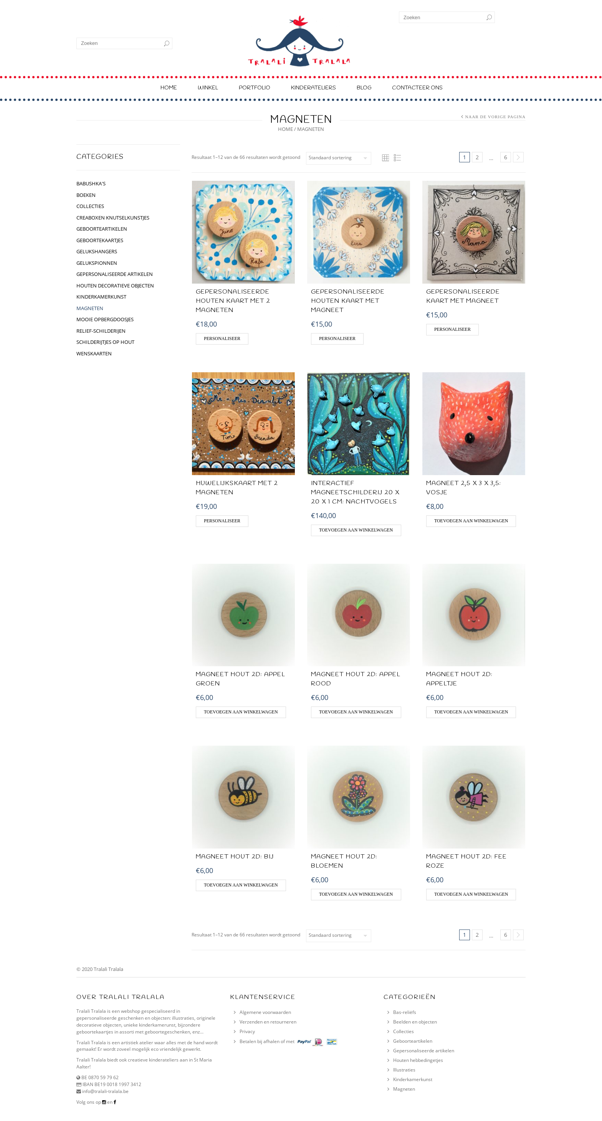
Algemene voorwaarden (265, 1012)
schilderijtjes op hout (105, 341)
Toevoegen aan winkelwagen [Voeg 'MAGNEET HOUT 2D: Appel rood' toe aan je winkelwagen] (356, 712)
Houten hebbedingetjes (418, 1060)
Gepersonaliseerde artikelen (423, 1050)
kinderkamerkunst (101, 296)
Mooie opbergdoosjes (105, 319)
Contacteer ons (417, 88)
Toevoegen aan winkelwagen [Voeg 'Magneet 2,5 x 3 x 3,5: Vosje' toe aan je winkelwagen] (471, 520)
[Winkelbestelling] (338, 158)
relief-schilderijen (101, 330)
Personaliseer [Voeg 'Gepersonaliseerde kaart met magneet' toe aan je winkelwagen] (452, 329)
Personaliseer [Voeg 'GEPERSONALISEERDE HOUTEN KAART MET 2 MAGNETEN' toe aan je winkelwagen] (222, 338)
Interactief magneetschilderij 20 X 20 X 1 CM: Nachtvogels (355, 492)
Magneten (89, 308)
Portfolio (254, 88)
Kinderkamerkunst (412, 1079)
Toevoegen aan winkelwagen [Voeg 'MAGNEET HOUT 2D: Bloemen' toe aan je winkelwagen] (356, 894)
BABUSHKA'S (91, 183)
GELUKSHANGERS (96, 251)
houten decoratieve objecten (115, 285)
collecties (90, 206)
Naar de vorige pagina (495, 116)
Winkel (208, 88)
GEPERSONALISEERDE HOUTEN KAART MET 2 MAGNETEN (233, 301)
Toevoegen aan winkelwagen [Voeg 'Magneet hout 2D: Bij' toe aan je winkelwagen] (241, 885)
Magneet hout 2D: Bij (235, 857)
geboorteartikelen (101, 228)
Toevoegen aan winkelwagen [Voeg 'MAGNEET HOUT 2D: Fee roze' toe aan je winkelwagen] (471, 894)
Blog (364, 88)
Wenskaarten (94, 353)
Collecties (403, 1031)
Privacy (247, 1031)
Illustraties (404, 1070)
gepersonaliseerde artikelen (114, 274)
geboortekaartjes (99, 240)
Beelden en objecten (415, 1022)
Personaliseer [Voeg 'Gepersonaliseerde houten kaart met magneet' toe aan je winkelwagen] (337, 338)
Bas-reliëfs (404, 1012)
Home (168, 88)
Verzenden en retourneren (268, 1022)
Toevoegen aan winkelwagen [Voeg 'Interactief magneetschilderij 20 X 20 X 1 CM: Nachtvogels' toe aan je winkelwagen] (356, 530)
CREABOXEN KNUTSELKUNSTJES (112, 217)
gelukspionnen (96, 262)
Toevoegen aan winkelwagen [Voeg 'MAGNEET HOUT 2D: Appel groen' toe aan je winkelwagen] (241, 712)
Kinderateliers (313, 88)
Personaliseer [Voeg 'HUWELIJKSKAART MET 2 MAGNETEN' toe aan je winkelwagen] (222, 520)
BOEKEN (86, 195)
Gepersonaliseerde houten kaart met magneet (348, 301)
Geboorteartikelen (412, 1041)
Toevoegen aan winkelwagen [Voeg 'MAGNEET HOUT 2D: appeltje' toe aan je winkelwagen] (471, 712)
